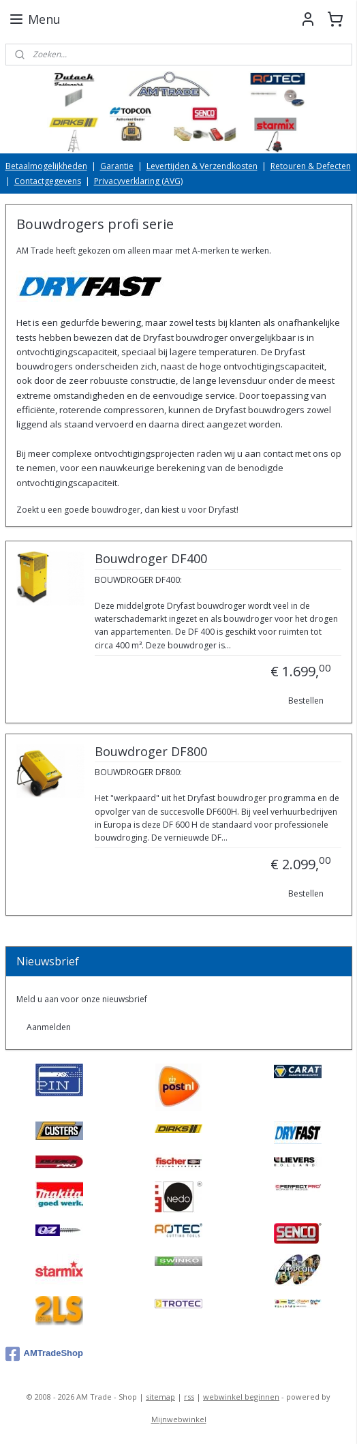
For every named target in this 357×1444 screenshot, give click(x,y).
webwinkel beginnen (241, 1397)
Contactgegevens (47, 181)
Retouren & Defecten (310, 166)
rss (189, 1397)
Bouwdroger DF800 (151, 751)
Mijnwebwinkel (178, 1419)
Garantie (117, 166)
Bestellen (306, 700)
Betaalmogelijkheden (46, 166)
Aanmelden (49, 1027)
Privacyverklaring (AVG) (138, 181)
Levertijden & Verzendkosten (202, 166)
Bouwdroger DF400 (151, 559)
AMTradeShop (44, 1354)
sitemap (160, 1397)
